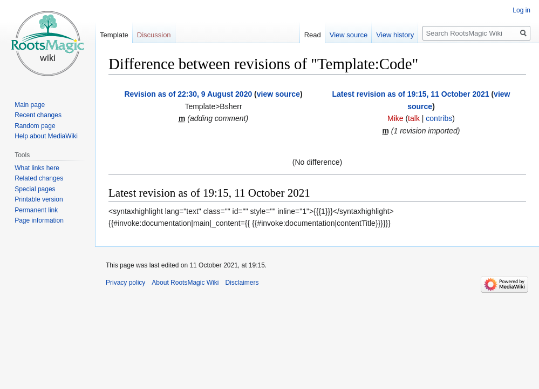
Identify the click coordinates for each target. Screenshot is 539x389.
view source (278, 94)
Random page (35, 126)
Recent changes (38, 115)
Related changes (39, 178)
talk (414, 118)
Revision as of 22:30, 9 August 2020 (188, 94)
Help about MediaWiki (46, 136)
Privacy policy (125, 282)
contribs (439, 118)
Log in (521, 10)
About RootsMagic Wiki (185, 282)
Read (312, 35)
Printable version (39, 199)
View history (395, 35)
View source (349, 35)
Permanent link (36, 210)
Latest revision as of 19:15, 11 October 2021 (410, 94)
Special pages (35, 189)
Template (114, 35)
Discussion (154, 35)
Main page (30, 105)
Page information (39, 220)
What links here (37, 168)
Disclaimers (241, 282)
